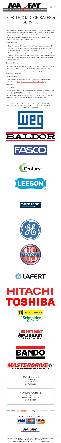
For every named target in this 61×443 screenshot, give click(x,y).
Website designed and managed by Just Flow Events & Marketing (30, 441)
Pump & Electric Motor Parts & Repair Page (31, 82)
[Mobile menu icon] (53, 7)
